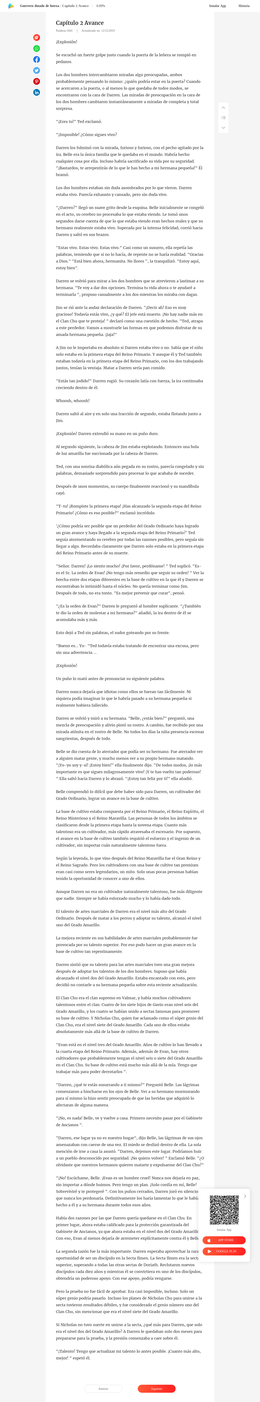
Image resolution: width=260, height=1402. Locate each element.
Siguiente (156, 1388)
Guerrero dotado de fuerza (39, 6)
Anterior (103, 1388)
